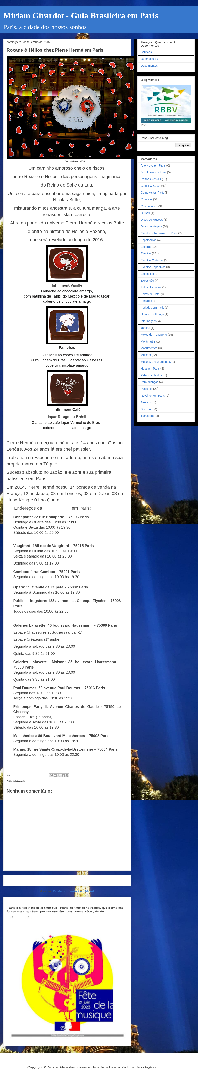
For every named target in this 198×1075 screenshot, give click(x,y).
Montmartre (148, 341)
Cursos (145, 213)
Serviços (146, 52)
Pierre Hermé (57, 508)
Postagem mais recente (28, 880)
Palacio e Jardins (152, 375)
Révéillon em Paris (153, 395)
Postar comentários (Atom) (73, 891)
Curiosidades (149, 206)
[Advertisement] (67, 838)
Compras (146, 199)
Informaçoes (149, 321)
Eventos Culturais (152, 260)
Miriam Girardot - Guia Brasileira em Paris (80, 15)
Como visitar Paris (152, 192)
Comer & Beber (37, 780)
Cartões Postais (151, 179)
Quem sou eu (149, 58)
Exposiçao (147, 273)
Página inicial (68, 880)
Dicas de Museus (152, 219)
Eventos (146, 253)
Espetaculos (148, 240)
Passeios (146, 388)
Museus (146, 355)
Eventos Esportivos (153, 267)
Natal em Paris (150, 368)
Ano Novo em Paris (153, 165)
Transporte (147, 415)
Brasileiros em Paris (153, 172)
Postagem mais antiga (107, 880)
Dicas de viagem (151, 226)
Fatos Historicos (151, 287)
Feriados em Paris (152, 307)
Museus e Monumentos (156, 361)
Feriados (146, 300)
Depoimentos (149, 65)
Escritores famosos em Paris (159, 233)
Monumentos (149, 348)
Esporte (146, 246)
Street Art (147, 409)
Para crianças (149, 382)
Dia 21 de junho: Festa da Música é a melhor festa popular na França (63, 901)
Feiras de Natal (150, 294)
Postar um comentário (28, 798)
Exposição (147, 280)
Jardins (145, 328)
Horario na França (152, 314)
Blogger (164, 1067)
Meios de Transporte (154, 334)
